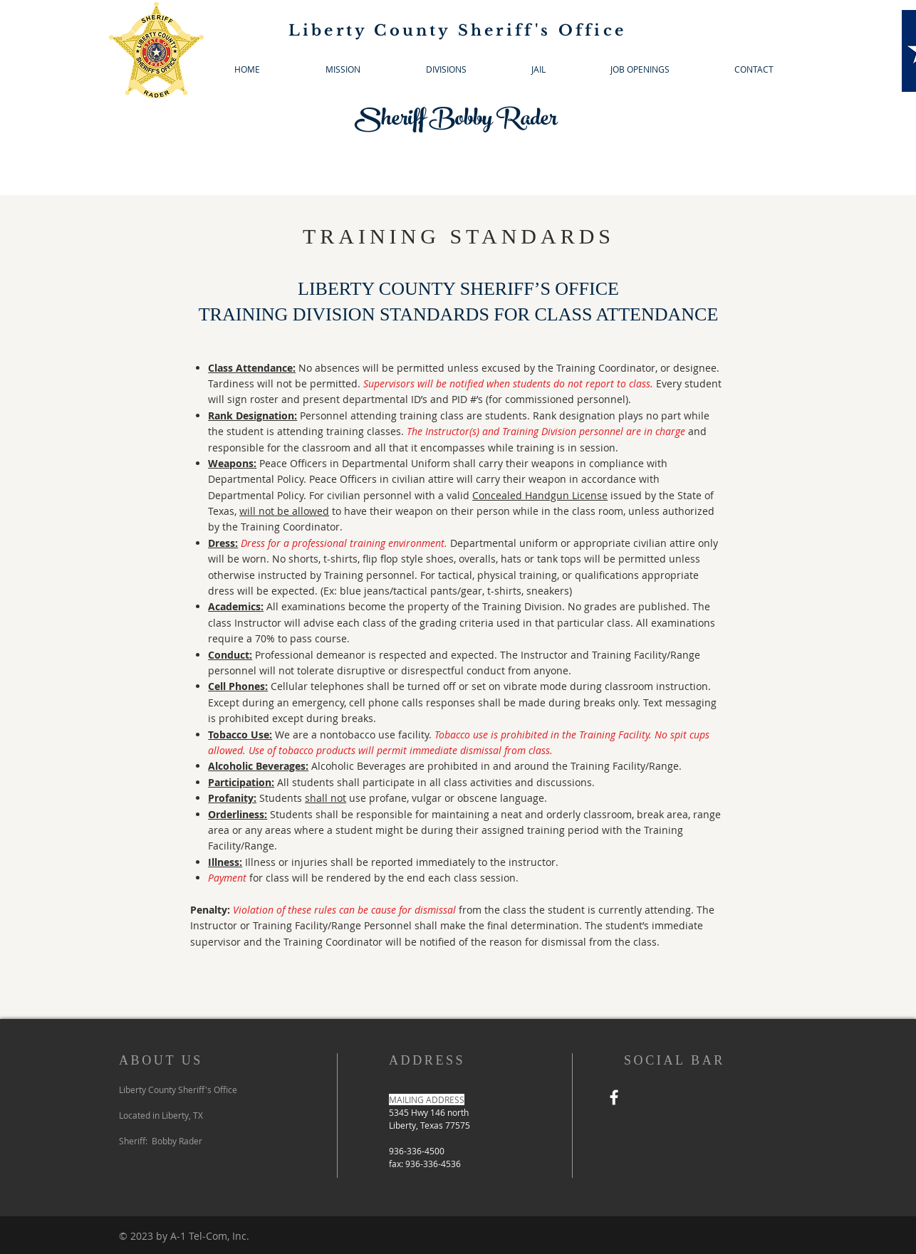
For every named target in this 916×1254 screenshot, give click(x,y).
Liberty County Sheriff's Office (457, 30)
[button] (446, 69)
